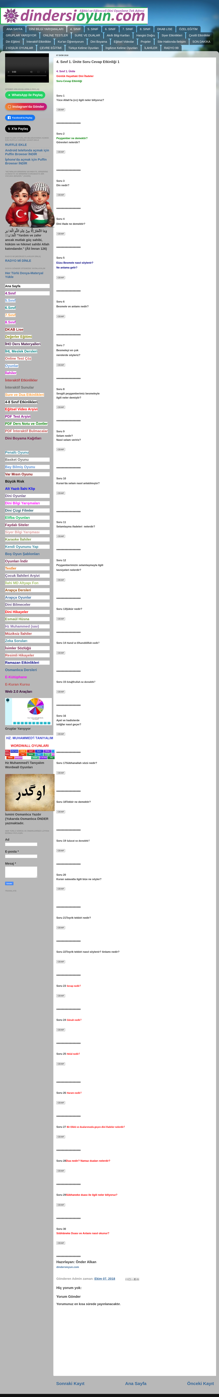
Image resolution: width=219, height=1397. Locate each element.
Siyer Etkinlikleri (172, 35)
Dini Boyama (99, 41)
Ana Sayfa (135, 1383)
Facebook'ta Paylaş (20, 117)
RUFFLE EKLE (16, 145)
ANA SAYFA (14, 29)
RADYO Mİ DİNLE (18, 260)
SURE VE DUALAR (87, 35)
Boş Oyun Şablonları (22, 554)
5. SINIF (93, 29)
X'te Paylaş (18, 129)
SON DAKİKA (201, 41)
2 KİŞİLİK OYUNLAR (19, 48)
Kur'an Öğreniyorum (71, 41)
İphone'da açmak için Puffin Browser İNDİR (26, 161)
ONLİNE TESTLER (55, 35)
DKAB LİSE (164, 29)
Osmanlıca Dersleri (21, 670)
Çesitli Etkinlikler (199, 35)
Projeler (146, 41)
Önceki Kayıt (200, 1383)
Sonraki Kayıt (70, 1383)
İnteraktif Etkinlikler (39, 41)
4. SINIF (75, 29)
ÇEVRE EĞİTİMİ (51, 48)
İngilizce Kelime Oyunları (122, 48)
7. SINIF (127, 29)
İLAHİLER (150, 48)
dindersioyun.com (67, 1267)
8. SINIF (145, 29)
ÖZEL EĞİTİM (188, 29)
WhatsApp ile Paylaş (25, 95)
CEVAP (61, 110)
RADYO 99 (171, 48)
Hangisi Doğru (145, 35)
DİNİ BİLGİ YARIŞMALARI (46, 29)
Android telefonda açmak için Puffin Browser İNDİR (27, 152)
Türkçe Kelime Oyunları (83, 48)
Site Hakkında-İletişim (172, 41)
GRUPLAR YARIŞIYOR (21, 35)
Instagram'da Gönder (26, 106)
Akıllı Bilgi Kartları (118, 35)
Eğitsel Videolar (124, 41)
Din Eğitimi (13, 41)
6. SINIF (110, 29)
